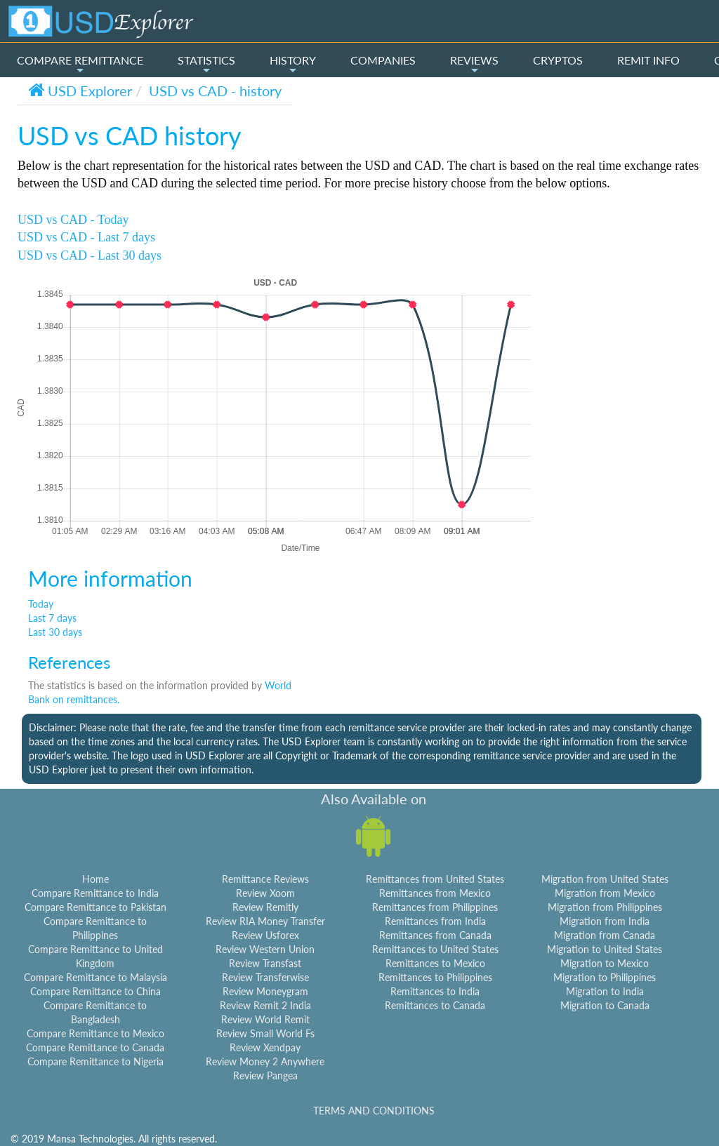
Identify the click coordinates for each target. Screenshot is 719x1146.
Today (40, 604)
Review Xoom (265, 893)
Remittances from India (435, 921)
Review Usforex (265, 935)
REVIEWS (474, 64)
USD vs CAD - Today (73, 220)
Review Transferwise (265, 977)
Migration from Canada (604, 935)
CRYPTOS (558, 60)
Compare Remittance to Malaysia (95, 977)
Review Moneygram (265, 991)
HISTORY (293, 64)
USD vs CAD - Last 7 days (86, 237)
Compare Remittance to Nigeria (95, 1061)
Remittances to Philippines (435, 977)
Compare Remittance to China (95, 991)
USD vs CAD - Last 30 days (89, 255)
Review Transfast (265, 963)
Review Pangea (265, 1075)
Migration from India (604, 921)
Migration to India (605, 991)
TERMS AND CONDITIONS (374, 1111)
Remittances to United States (435, 949)
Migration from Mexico (605, 893)
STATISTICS (206, 64)
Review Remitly (265, 907)
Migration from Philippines (605, 907)
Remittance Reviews (265, 879)
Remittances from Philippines (435, 907)
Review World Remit (265, 1019)
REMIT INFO (648, 60)
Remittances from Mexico (435, 893)
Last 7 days (52, 618)
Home (95, 879)
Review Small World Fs (265, 1033)
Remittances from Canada (435, 935)
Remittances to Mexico (435, 963)
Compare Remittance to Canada (95, 1047)
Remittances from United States (435, 879)
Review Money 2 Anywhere (265, 1061)
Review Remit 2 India (265, 1005)
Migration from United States (604, 879)
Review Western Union (265, 949)
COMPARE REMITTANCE (80, 64)
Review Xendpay (265, 1047)
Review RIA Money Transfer (265, 921)
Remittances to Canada (435, 1005)
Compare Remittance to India (95, 893)
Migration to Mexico (604, 963)
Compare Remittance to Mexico (95, 1033)
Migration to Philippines (604, 977)
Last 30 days (55, 632)
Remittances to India (435, 991)
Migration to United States (604, 949)
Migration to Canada (604, 1005)
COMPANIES (383, 60)
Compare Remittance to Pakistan (95, 907)
